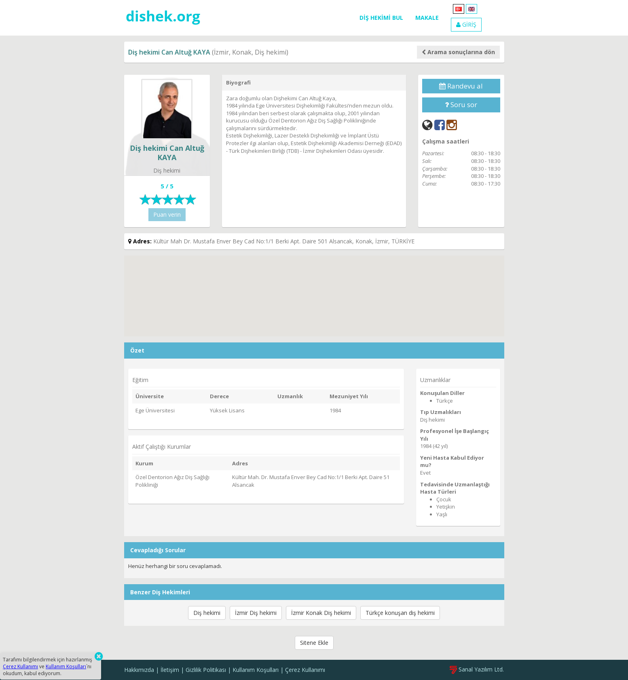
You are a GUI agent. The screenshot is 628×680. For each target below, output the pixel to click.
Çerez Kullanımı (305, 670)
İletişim (170, 670)
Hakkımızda (139, 670)
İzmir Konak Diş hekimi (321, 613)
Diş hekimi (206, 613)
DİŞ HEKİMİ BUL (381, 17)
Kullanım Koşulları (256, 670)
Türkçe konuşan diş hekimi (400, 613)
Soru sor (461, 104)
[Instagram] (451, 124)
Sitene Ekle (314, 642)
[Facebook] (439, 124)
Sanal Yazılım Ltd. (477, 669)
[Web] (427, 124)
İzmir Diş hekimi (256, 613)
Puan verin (167, 214)
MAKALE (427, 17)
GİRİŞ (466, 24)
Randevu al (461, 86)
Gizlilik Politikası (206, 670)
